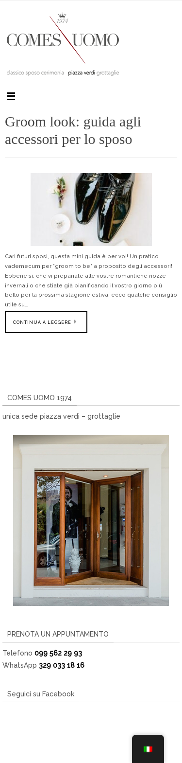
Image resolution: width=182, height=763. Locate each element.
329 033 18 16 (61, 665)
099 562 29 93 (58, 653)
